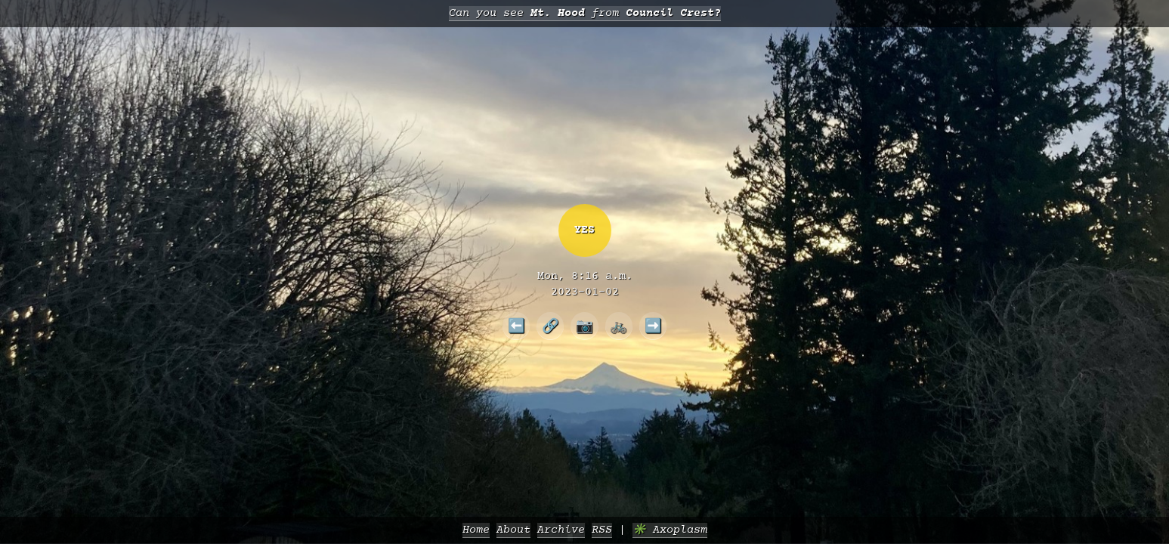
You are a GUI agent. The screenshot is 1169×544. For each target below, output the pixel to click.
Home (476, 530)
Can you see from (585, 13)
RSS (602, 530)
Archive (561, 530)
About (513, 530)
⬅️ (516, 325)
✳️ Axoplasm (669, 530)
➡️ (653, 325)
